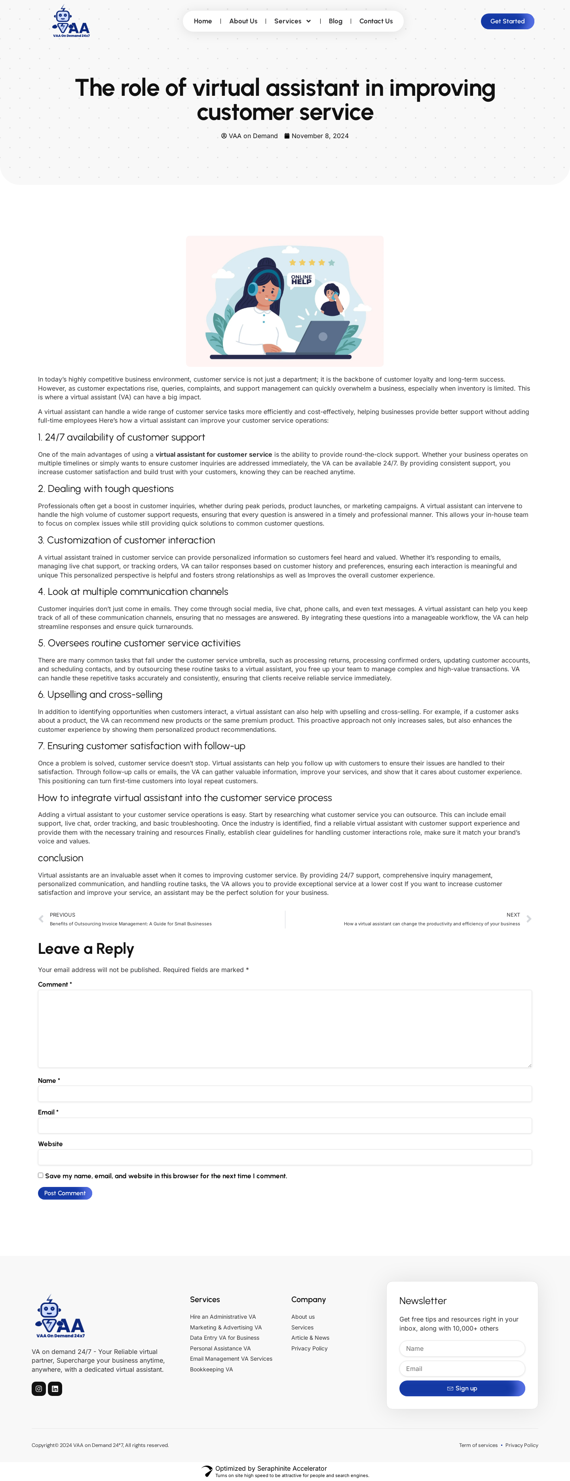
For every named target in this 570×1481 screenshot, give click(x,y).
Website (50, 1144)
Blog (335, 21)
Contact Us (376, 21)
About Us (243, 21)
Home (203, 21)
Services (293, 21)
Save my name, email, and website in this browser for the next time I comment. (166, 1176)
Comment (55, 984)
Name (49, 1080)
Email (48, 1112)
